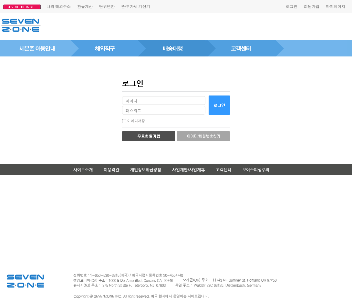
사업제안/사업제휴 (188, 170)
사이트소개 (83, 170)
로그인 (291, 6)
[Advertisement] (169, 26)
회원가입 (311, 6)
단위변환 (107, 6)
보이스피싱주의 (255, 170)
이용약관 (111, 170)
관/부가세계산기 (135, 6)
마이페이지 (335, 6)
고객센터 (223, 170)
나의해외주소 (59, 6)
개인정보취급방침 (145, 170)
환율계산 (85, 6)
